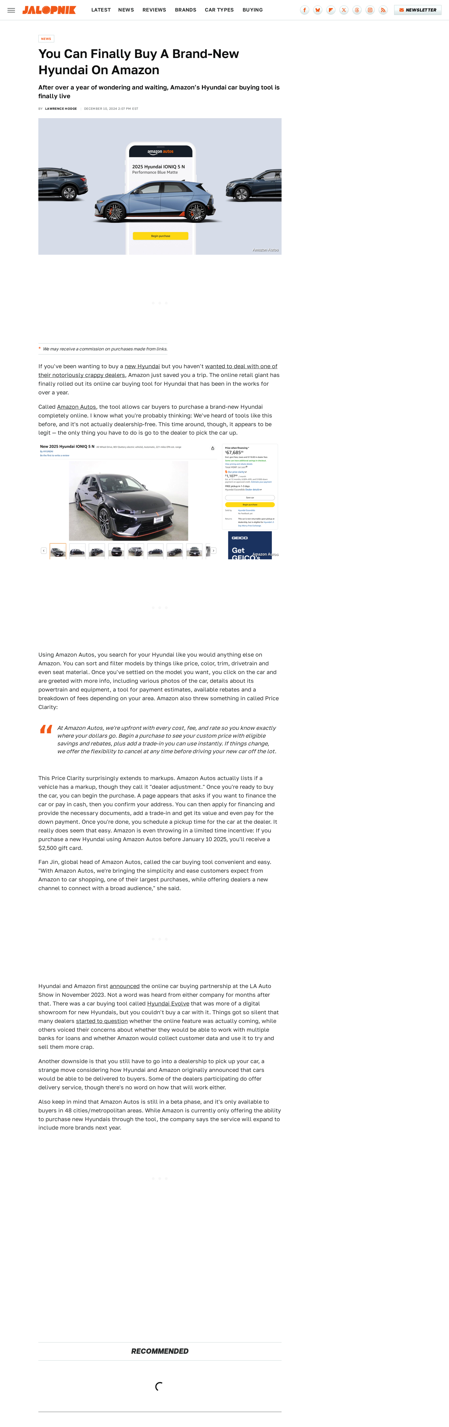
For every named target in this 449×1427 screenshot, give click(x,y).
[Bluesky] (317, 10)
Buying (253, 10)
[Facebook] (304, 10)
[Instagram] (370, 10)
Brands (185, 10)
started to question (102, 1021)
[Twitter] (344, 10)
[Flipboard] (331, 10)
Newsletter (418, 10)
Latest (101, 10)
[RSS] (383, 10)
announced (125, 986)
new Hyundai (142, 366)
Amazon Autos (76, 406)
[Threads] (357, 10)
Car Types (219, 10)
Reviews (154, 10)
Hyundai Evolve (168, 1003)
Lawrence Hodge (61, 108)
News (126, 10)
